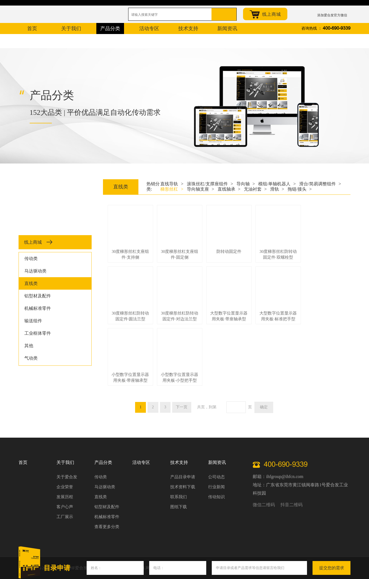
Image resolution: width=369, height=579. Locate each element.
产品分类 (103, 462)
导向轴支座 (200, 189)
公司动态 (216, 477)
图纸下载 (178, 507)
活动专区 (141, 462)
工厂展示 (64, 517)
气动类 (31, 358)
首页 (23, 462)
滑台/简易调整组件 (320, 183)
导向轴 (245, 183)
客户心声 (64, 507)
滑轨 (277, 189)
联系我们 (178, 497)
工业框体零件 (37, 333)
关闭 (353, 562)
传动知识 (216, 497)
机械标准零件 (37, 308)
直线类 (31, 283)
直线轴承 (229, 189)
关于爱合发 (66, 477)
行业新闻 (216, 487)
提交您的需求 (331, 568)
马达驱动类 (35, 271)
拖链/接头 (300, 189)
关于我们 (65, 462)
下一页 (182, 407)
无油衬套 (255, 189)
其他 (28, 345)
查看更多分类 (106, 527)
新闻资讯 (217, 462)
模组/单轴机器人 (277, 183)
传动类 (31, 258)
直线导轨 (171, 183)
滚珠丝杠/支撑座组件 (210, 183)
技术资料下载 (182, 487)
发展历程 (64, 497)
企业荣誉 (64, 487)
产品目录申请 (182, 477)
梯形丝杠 (171, 189)
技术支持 (179, 462)
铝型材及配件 (37, 296)
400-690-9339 (336, 28)
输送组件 (33, 320)
